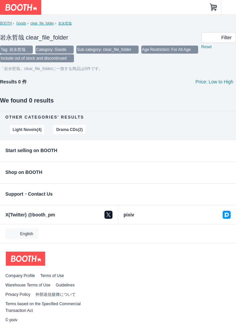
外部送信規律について (55, 294)
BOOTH (6, 23)
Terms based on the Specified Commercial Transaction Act (43, 307)
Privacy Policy (17, 294)
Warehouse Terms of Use (27, 285)
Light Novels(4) (27, 129)
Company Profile (20, 276)
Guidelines (65, 285)
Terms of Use (52, 276)
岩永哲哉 (65, 23)
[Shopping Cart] (213, 7)
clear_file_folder (42, 23)
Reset (206, 47)
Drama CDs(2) (69, 129)
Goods (21, 23)
